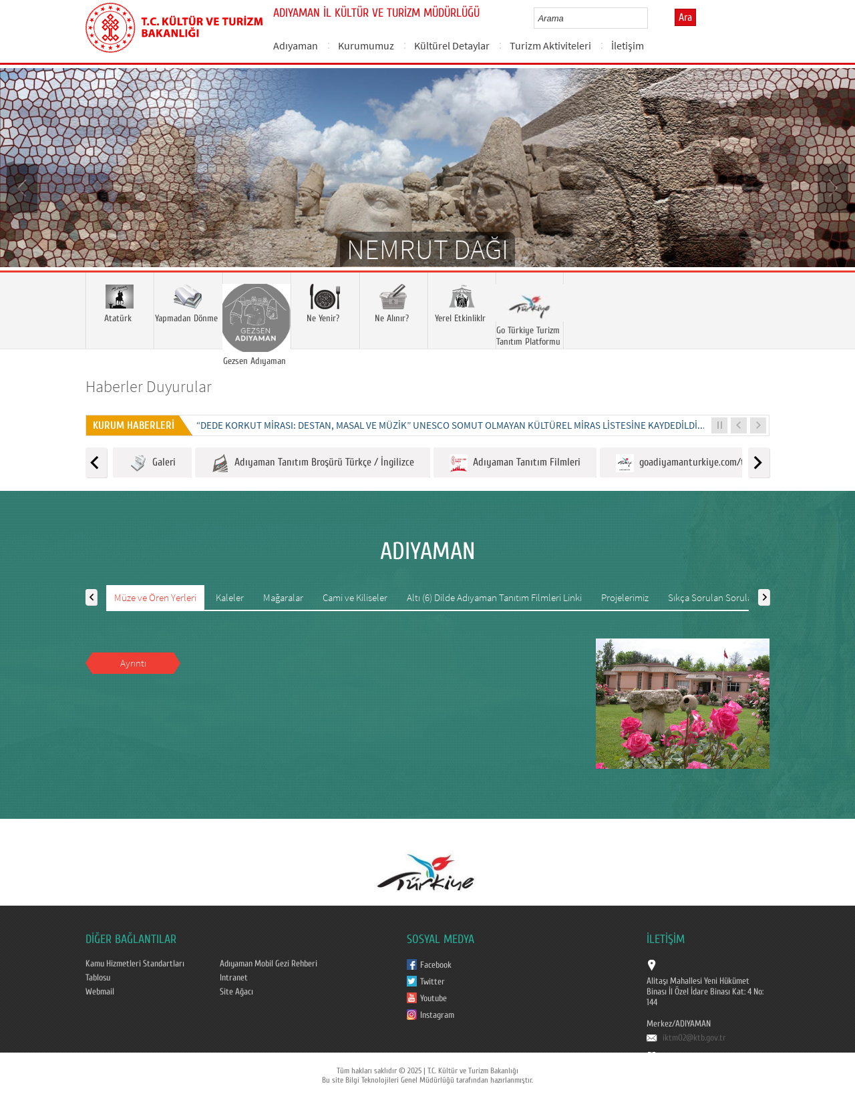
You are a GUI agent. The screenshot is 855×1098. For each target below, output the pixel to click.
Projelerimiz (625, 597)
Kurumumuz (366, 45)
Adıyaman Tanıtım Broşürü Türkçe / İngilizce (312, 463)
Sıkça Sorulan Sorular (711, 597)
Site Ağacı (236, 991)
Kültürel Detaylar (452, 45)
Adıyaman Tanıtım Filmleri (515, 463)
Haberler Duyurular (149, 386)
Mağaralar (283, 597)
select (652, 18)
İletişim (627, 45)
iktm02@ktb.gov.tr (694, 1038)
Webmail (100, 991)
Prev (23, 187)
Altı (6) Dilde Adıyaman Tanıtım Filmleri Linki (494, 597)
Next (831, 187)
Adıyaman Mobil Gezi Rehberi (268, 963)
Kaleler (230, 597)
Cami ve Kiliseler (355, 597)
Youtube (433, 998)
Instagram (437, 1015)
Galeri (152, 463)
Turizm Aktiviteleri (550, 45)
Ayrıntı (133, 663)
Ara (685, 17)
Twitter (432, 981)
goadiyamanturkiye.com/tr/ (684, 463)
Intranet (234, 977)
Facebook (436, 965)
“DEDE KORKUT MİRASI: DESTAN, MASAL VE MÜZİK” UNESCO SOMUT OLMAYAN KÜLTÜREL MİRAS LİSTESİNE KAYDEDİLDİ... (450, 425)
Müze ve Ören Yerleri (155, 597)
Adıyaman (295, 45)
